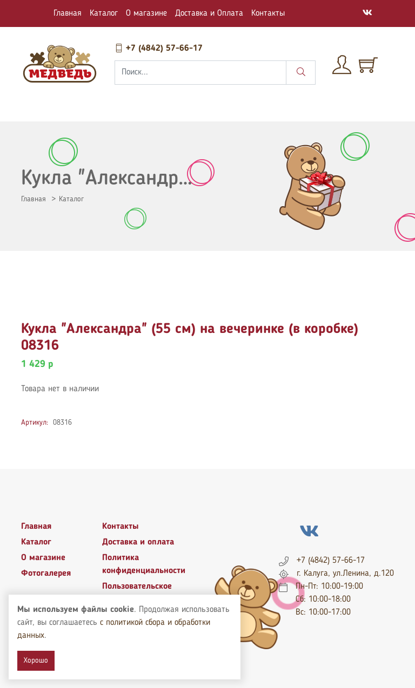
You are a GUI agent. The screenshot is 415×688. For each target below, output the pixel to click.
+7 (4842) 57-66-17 (159, 48)
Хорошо (36, 660)
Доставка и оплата (138, 542)
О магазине (146, 13)
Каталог (104, 13)
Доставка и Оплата (209, 13)
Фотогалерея (46, 573)
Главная (67, 13)
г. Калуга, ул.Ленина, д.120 (345, 573)
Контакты (268, 13)
